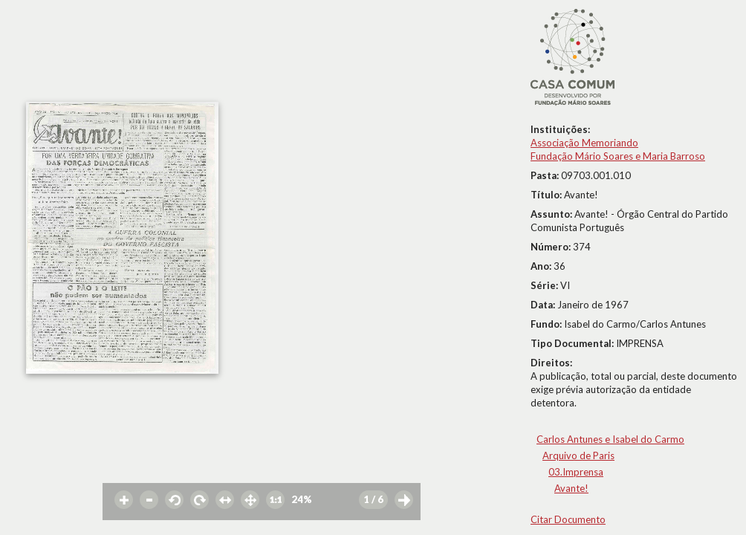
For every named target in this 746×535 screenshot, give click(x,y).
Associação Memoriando (584, 143)
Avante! (571, 488)
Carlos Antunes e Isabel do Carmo (610, 439)
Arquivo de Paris (578, 455)
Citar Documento (568, 519)
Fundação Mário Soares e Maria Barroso (618, 156)
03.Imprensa (575, 472)
